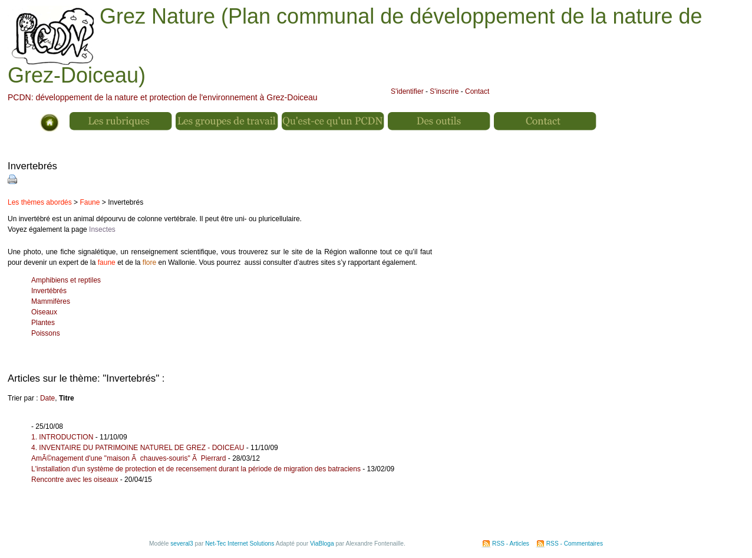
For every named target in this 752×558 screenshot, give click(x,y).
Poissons (45, 333)
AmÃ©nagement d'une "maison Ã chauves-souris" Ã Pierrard (128, 458)
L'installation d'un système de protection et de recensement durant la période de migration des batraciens (196, 469)
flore (149, 262)
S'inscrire (444, 91)
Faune (90, 202)
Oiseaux (44, 312)
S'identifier (407, 91)
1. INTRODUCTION (62, 437)
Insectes (102, 229)
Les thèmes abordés (40, 202)
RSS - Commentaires (574, 543)
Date (47, 398)
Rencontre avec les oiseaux (74, 479)
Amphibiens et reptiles (66, 280)
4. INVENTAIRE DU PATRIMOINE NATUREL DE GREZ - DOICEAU (137, 448)
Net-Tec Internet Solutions (239, 543)
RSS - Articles (510, 543)
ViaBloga (322, 543)
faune (107, 262)
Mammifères (50, 301)
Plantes (43, 323)
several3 (181, 543)
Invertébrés (49, 291)
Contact (477, 91)
